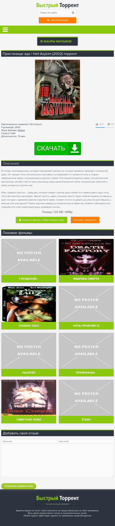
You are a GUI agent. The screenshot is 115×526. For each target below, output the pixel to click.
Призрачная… (86, 372)
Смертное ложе (29, 419)
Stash (86, 419)
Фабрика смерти (86, 279)
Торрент (57, 5)
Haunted (28, 372)
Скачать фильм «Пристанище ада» (41, 220)
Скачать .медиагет (85, 220)
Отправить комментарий (18, 486)
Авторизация (57, 20)
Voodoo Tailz (29, 326)
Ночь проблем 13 (86, 326)
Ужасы (21, 130)
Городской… (28, 279)
